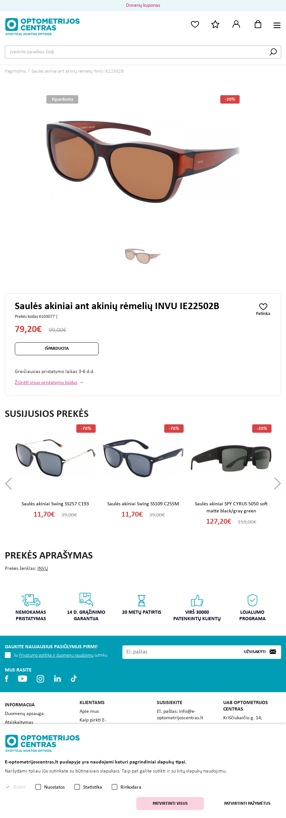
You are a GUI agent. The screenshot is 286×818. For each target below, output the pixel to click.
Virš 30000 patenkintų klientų (197, 606)
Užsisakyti (255, 652)
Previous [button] (8, 483)
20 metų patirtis (141, 603)
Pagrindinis (15, 71)
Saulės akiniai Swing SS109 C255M (143, 504)
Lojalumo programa (252, 606)
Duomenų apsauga (24, 713)
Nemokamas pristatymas (31, 606)
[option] (143, 256)
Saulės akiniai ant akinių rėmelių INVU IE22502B (78, 71)
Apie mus (89, 711)
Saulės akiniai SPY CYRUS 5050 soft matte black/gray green (231, 507)
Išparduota (57, 348)
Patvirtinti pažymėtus (247, 803)
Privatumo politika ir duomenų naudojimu (56, 655)
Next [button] (277, 483)
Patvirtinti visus (170, 803)
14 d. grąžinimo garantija (86, 606)
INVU (42, 568)
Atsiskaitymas (19, 722)
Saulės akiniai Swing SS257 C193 (55, 504)
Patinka (263, 313)
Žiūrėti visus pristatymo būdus (46, 382)
